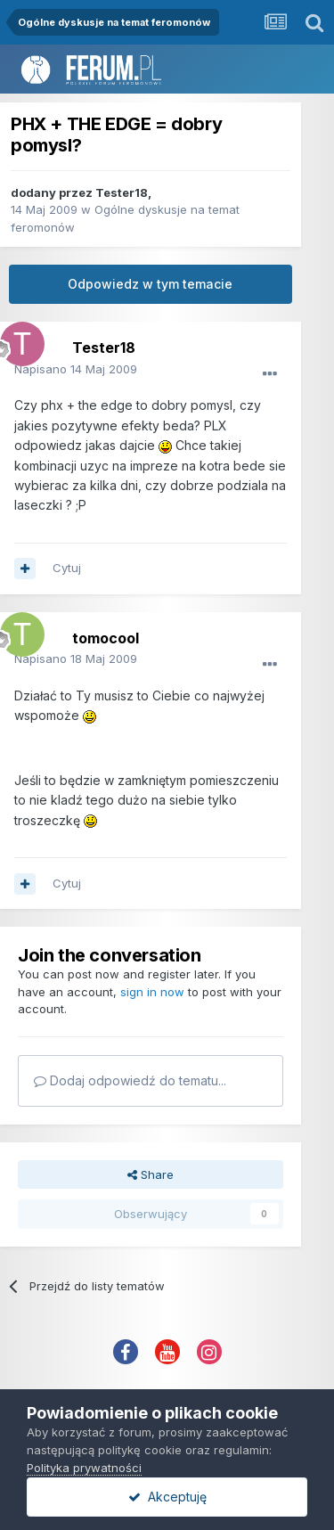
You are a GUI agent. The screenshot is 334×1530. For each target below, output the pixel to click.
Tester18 (121, 192)
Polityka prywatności (84, 1467)
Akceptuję (167, 1496)
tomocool (105, 638)
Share (150, 1174)
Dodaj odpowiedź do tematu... (130, 1080)
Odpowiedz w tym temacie (150, 283)
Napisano (75, 369)
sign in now (152, 992)
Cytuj (67, 567)
